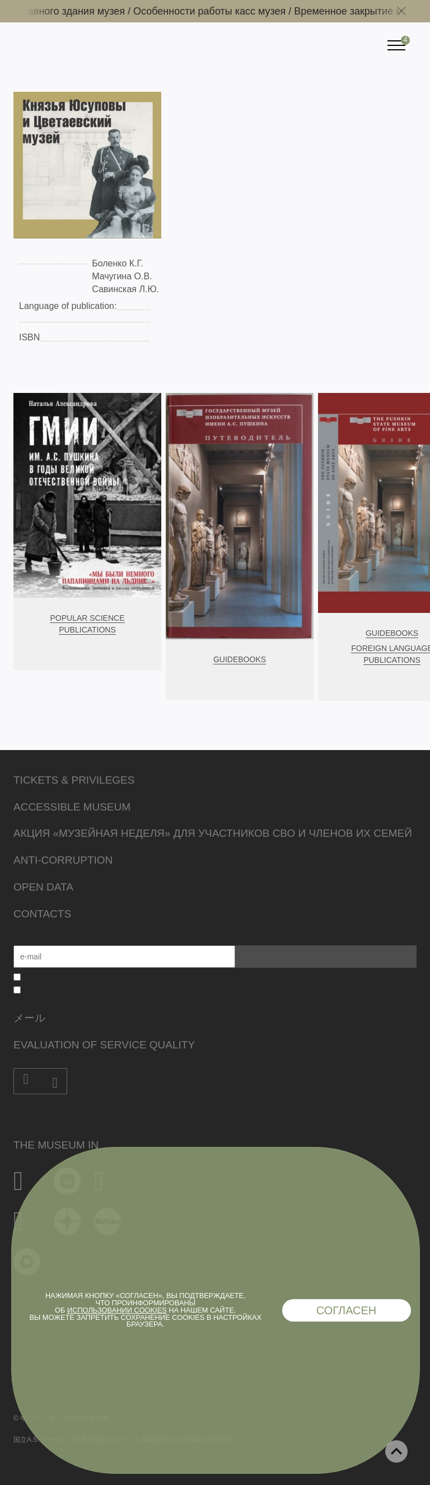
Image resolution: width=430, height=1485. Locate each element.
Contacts (42, 914)
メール (29, 1018)
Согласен (346, 1310)
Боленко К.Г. (119, 263)
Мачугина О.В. (122, 276)
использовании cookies (117, 1310)
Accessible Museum (71, 807)
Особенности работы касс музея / (219, 11)
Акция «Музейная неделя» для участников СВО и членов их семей (212, 833)
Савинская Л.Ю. (125, 289)
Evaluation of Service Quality (104, 1045)
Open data (43, 887)
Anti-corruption (63, 860)
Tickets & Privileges (73, 780)
